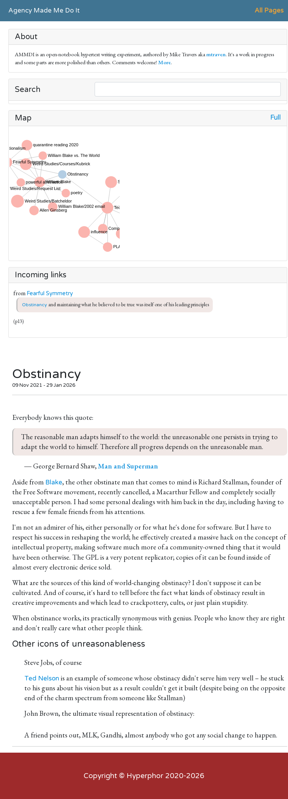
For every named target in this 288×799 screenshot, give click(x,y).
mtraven (216, 54)
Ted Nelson (41, 678)
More (164, 62)
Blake (53, 482)
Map (23, 118)
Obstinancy (34, 304)
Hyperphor (145, 776)
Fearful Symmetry (50, 293)
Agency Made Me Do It (44, 10)
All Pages (269, 10)
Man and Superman (128, 466)
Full (275, 118)
